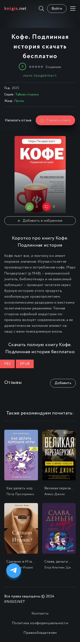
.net (15, 8)
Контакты (40, 613)
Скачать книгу (55, 120)
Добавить (63, 383)
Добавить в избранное (39, 220)
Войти (57, 8)
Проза (19, 101)
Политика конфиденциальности (40, 623)
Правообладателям (40, 633)
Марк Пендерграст (40, 76)
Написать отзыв (18, 120)
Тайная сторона (27, 94)
